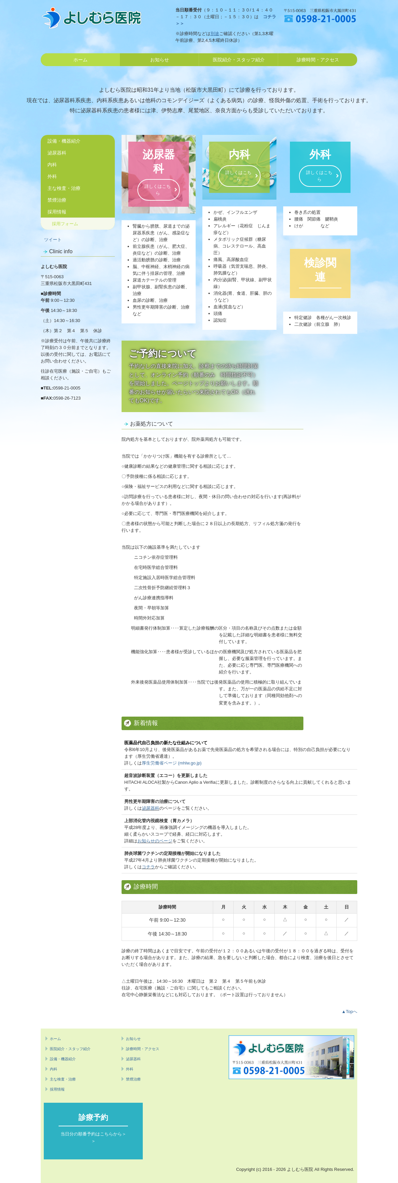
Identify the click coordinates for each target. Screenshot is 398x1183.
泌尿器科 (56, 152)
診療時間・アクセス (318, 59)
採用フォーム (65, 223)
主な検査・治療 (63, 188)
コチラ (148, 866)
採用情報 (56, 211)
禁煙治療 (56, 200)
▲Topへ (349, 1011)
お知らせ (159, 59)
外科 (52, 176)
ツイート (53, 239)
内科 (52, 164)
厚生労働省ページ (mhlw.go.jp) (172, 763)
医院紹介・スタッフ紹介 (239, 59)
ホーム (80, 59)
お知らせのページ (154, 840)
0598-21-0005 (66, 388)
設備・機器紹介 (63, 141)
